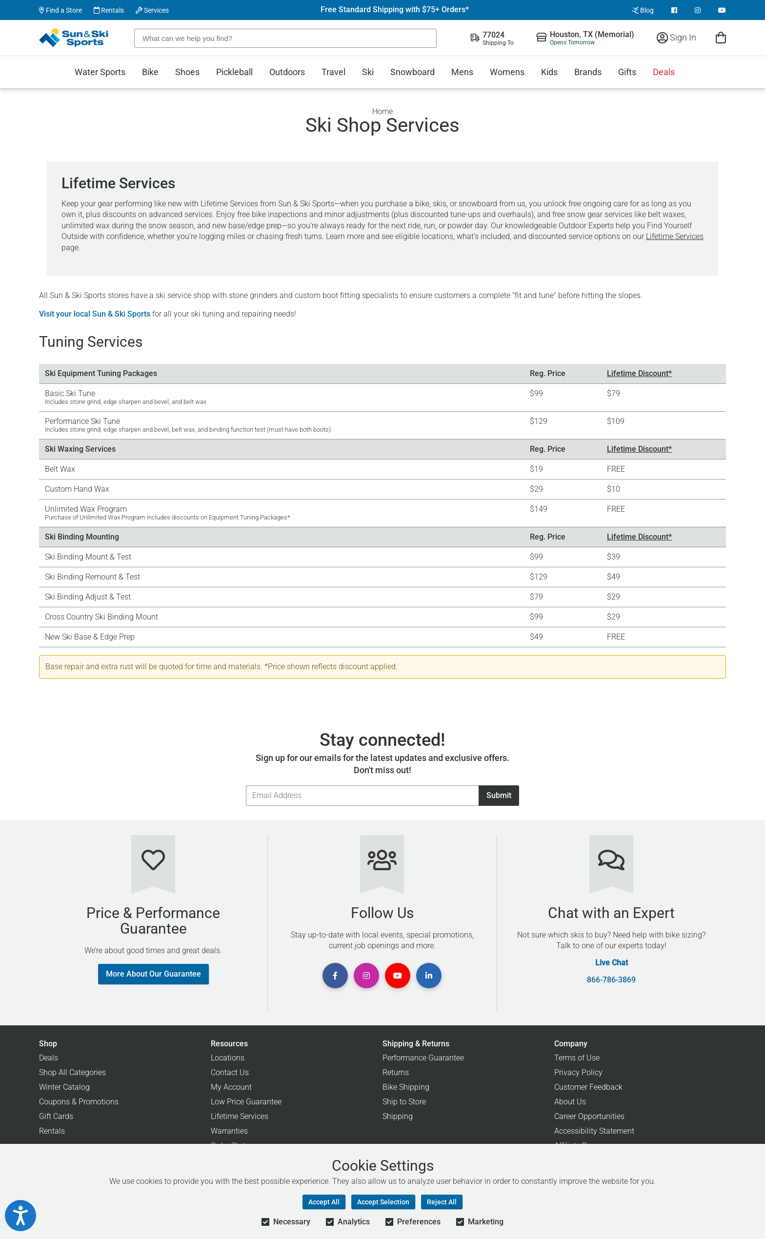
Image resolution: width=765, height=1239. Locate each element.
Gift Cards (56, 1116)
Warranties (229, 1131)
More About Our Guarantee (153, 974)
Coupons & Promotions (79, 1101)
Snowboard (412, 72)
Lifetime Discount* (639, 373)
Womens (507, 72)
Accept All (324, 1202)
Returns (395, 1072)
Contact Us (230, 1072)
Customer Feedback (588, 1087)
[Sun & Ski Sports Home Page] (74, 37)
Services (152, 10)
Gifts (627, 72)
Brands (588, 72)
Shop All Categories (72, 1072)
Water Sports (100, 72)
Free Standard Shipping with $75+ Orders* (395, 10)
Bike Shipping (405, 1087)
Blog (643, 10)
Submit (498, 795)
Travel (333, 72)
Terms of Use (577, 1057)
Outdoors (287, 72)
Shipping (397, 1116)
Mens (462, 72)
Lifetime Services (675, 236)
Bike (150, 72)
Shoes (187, 72)
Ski (368, 72)
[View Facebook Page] (674, 10)
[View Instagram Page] (698, 10)
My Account (231, 1087)
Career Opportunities (589, 1116)
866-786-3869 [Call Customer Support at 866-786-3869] (611, 980)
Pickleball (234, 72)
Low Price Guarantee (246, 1101)
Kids (549, 72)
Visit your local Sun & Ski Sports (94, 314)
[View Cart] (721, 37)
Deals (664, 72)
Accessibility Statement (594, 1131)
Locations (227, 1057)
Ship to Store (404, 1101)
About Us (570, 1101)
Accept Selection (383, 1202)
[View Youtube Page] (722, 10)
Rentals (109, 10)
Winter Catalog (64, 1087)
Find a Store (60, 10)
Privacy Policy (578, 1072)
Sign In (676, 37)
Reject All (442, 1202)
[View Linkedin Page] (429, 975)
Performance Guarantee (423, 1057)
